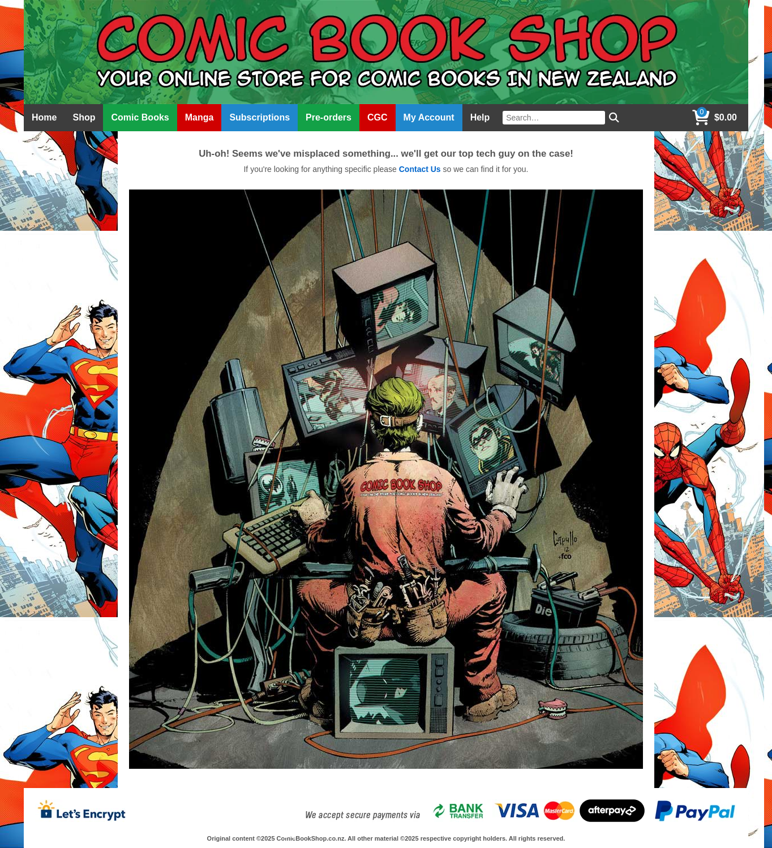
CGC (377, 117)
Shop (83, 117)
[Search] (614, 117)
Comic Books (140, 117)
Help (480, 117)
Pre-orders (328, 117)
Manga (199, 117)
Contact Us (420, 169)
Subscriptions (259, 117)
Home (44, 117)
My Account (429, 117)
